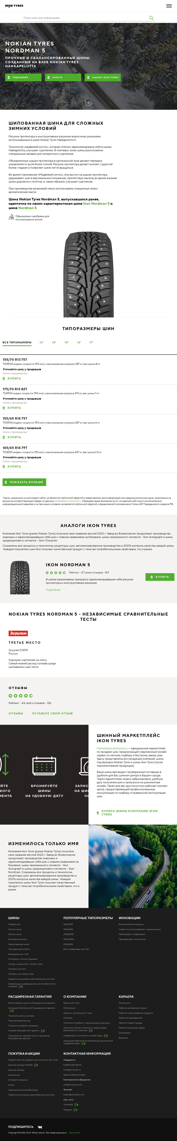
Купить (57, 77)
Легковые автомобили (19, 949)
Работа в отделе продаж (130, 1023)
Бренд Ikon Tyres (71, 1003)
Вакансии (123, 1038)
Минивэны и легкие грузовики (23, 959)
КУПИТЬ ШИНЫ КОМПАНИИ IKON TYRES (130, 812)
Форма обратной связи (74, 1075)
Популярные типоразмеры (88, 918)
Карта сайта (74, 1132)
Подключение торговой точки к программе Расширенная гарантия (29, 1037)
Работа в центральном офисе (133, 1008)
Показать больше (26, 482)
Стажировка (125, 1033)
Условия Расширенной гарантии (23, 1030)
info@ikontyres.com (72, 1085)
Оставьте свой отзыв (52, 713)
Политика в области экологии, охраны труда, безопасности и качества (85, 1029)
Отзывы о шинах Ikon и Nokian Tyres (25, 964)
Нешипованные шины (18, 944)
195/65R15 (68, 929)
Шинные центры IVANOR (20, 1065)
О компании (74, 997)
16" (79, 342)
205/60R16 (68, 939)
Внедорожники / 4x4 (18, 954)
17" (92, 342)
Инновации (129, 918)
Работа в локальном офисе (132, 1028)
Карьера (126, 997)
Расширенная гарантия (30, 997)
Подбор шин (14, 924)
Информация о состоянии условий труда (83, 1035)
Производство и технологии (132, 939)
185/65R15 (68, 924)
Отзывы (16, 713)
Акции (11, 1085)
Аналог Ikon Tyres (105, 77)
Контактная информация (87, 1054)
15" (67, 342)
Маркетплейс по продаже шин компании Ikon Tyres (33, 1060)
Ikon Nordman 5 (96, 203)
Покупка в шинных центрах (21, 1016)
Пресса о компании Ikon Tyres (77, 1013)
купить (162, 577)
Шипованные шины (17, 939)
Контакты (67, 1018)
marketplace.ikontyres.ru (68, 501)
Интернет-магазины (17, 1080)
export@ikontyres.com (73, 1094)
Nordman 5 (27, 208)
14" (54, 342)
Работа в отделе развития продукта (136, 1013)
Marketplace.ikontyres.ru (112, 748)
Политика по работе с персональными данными (86, 1023)
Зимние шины (15, 934)
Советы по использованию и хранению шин (140, 929)
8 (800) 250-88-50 (72, 1065)
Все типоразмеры (17, 342)
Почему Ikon (125, 1003)
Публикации (69, 1008)
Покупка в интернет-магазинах (23, 1025)
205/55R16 (68, 934)
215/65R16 (68, 944)
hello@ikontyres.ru (72, 1070)
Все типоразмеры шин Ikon (76, 949)
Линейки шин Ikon (17, 969)
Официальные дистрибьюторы (23, 1090)
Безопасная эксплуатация (131, 924)
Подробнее (20, 77)
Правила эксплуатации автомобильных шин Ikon (31, 979)
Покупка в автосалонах (19, 1020)
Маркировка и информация (132, 934)
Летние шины (14, 929)
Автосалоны (14, 1075)
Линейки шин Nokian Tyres (21, 974)
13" (42, 342)
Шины (13, 918)
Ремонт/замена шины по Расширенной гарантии (31, 1003)
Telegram (67, 1110)
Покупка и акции (24, 1054)
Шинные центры (16, 1070)
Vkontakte (68, 1104)
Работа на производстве (130, 1018)
